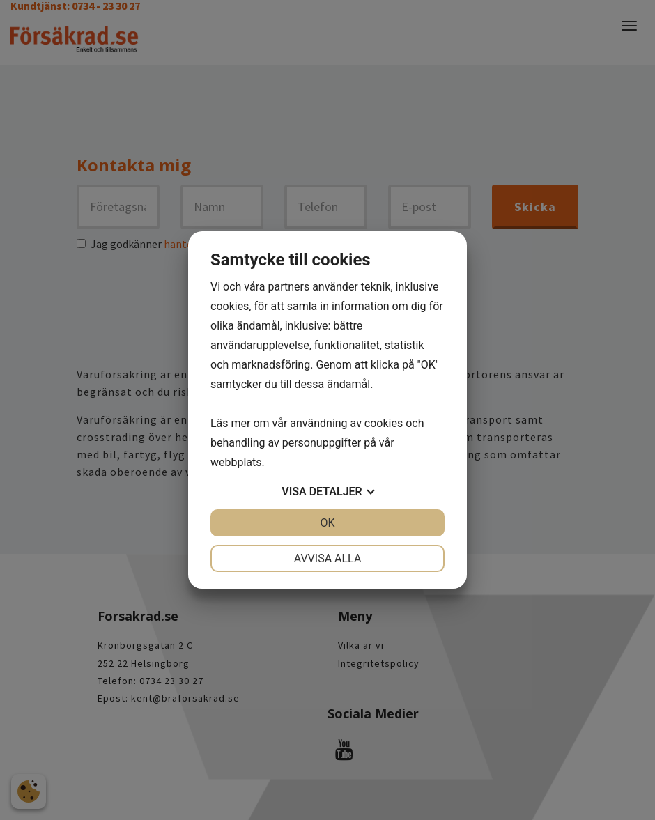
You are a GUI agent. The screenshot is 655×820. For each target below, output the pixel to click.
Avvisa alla (328, 558)
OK (327, 522)
